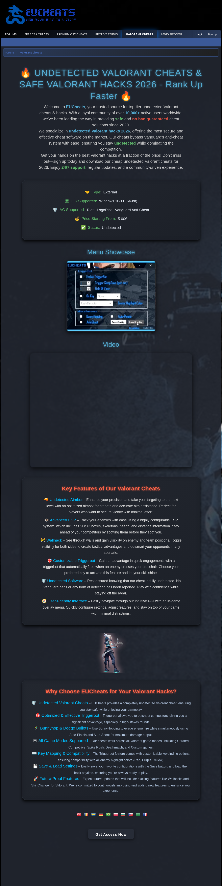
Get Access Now (111, 834)
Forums (11, 34)
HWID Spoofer (171, 34)
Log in (199, 34)
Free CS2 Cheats (37, 34)
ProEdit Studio (106, 34)
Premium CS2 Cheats (72, 34)
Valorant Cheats (139, 34)
